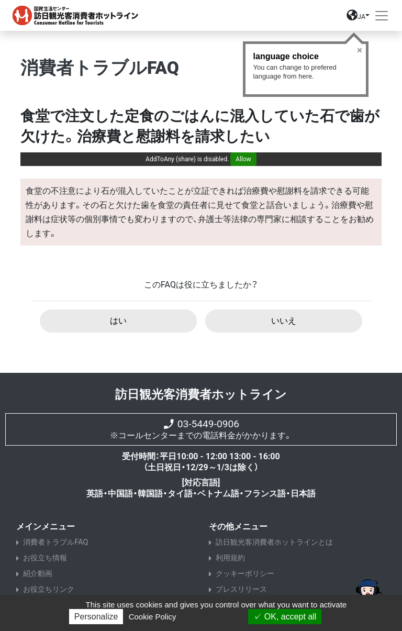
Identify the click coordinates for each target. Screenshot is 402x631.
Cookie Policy (152, 616)
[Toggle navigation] (381, 16)
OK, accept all (284, 616)
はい (118, 321)
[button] (358, 17)
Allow (243, 159)
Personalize (96, 616)
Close (359, 50)
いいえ (283, 321)
